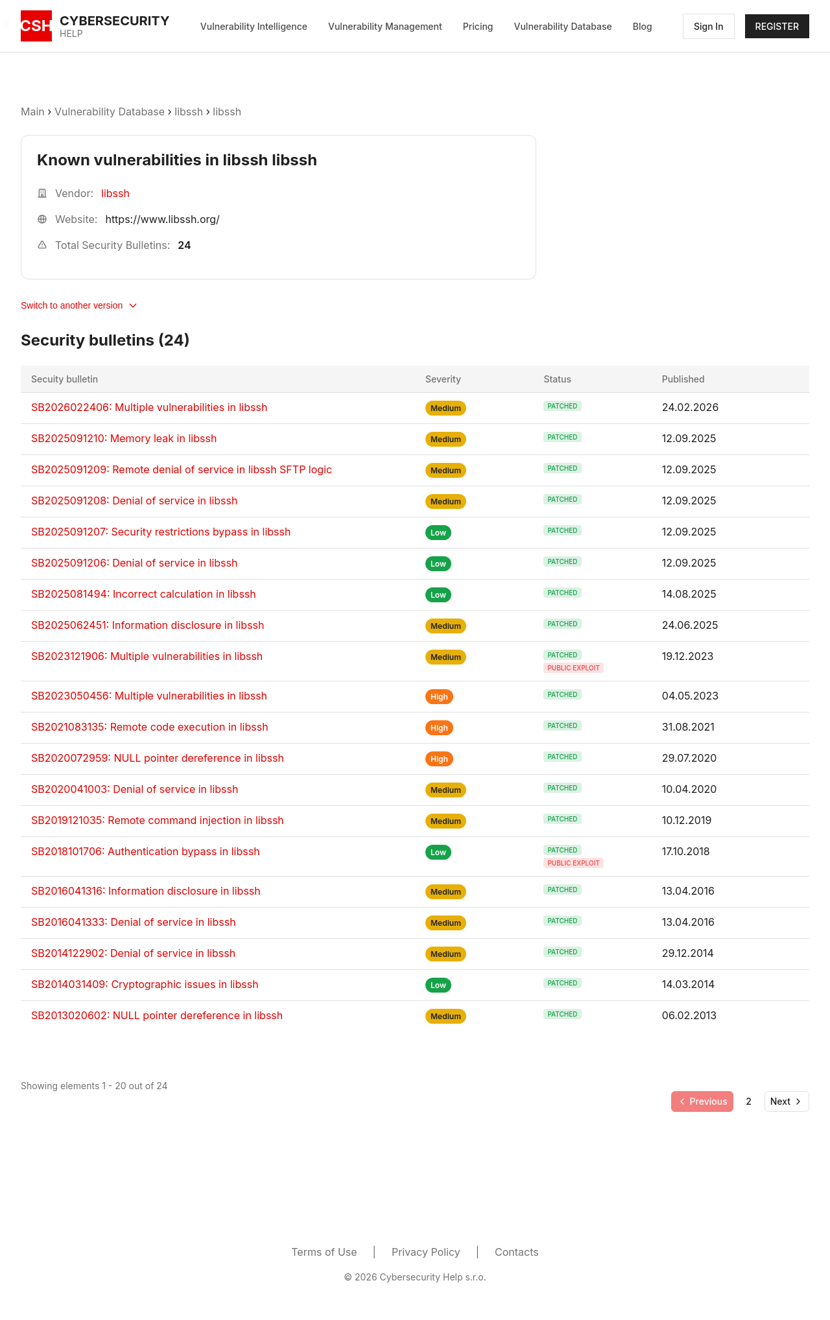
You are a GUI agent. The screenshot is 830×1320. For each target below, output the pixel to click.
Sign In (709, 26)
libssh (188, 111)
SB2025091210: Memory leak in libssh (124, 438)
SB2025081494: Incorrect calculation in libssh (143, 593)
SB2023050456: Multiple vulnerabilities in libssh (149, 695)
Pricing (478, 26)
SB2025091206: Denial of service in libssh (134, 562)
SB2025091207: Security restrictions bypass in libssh (160, 531)
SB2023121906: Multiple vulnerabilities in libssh (147, 656)
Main (33, 111)
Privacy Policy (426, 1251)
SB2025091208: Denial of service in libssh (134, 500)
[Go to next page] (787, 1101)
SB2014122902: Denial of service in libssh (133, 953)
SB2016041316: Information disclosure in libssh (146, 890)
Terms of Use (324, 1251)
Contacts (517, 1251)
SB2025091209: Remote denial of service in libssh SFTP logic (181, 469)
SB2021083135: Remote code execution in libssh (149, 726)
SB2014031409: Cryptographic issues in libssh (145, 984)
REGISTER (777, 26)
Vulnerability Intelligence (253, 26)
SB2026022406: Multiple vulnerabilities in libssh (149, 407)
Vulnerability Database (563, 26)
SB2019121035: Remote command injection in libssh (157, 820)
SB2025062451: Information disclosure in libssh (147, 625)
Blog (642, 26)
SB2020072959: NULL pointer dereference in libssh (157, 757)
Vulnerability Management (385, 26)
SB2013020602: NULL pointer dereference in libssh (157, 1015)
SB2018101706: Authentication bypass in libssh (145, 851)
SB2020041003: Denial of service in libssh (134, 789)
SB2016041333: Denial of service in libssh (133, 921)
